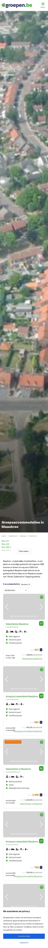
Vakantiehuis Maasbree (32, 658)
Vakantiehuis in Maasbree (31, 804)
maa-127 (5, 541)
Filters (37, 584)
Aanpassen (24, 942)
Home (4, 536)
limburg (23, 536)
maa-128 (5, 544)
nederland (13, 536)
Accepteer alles (24, 936)
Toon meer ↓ (24, 551)
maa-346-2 (6, 547)
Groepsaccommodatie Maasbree (28, 731)
